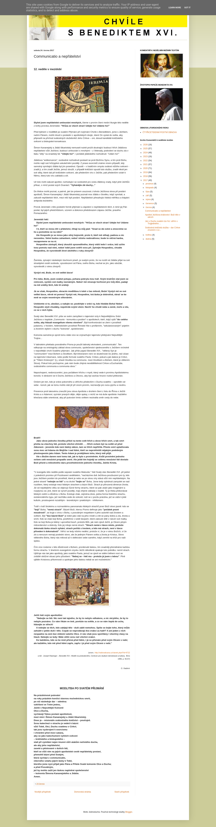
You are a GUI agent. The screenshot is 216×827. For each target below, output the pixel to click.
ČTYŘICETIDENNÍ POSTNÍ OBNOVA (160, 132)
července (150, 203)
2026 (145, 144)
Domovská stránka (82, 792)
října (148, 191)
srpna (148, 199)
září (148, 195)
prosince (150, 184)
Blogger (128, 812)
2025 (145, 148)
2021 (145, 164)
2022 (145, 160)
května (149, 235)
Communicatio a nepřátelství (158, 211)
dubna (149, 239)
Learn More (175, 7)
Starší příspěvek (121, 792)
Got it (187, 7)
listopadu (150, 187)
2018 (145, 176)
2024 (145, 152)
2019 (145, 172)
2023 (145, 156)
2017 (145, 180)
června (149, 207)
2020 (145, 168)
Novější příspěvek (43, 792)
